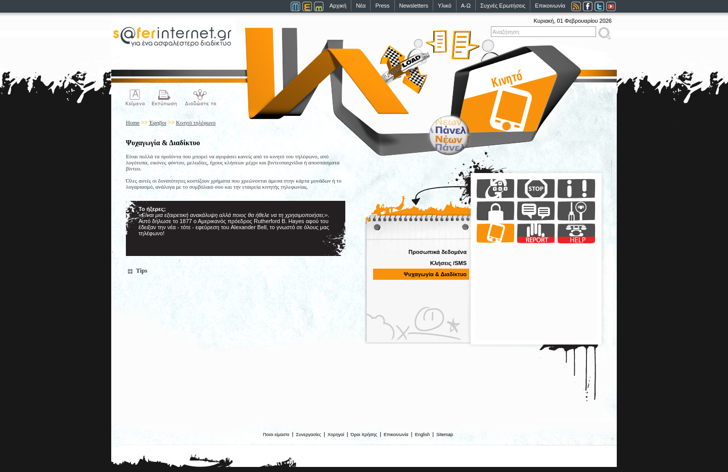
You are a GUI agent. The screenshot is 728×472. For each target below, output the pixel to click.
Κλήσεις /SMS (448, 263)
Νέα (361, 6)
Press (382, 6)
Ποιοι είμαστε (276, 434)
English (422, 434)
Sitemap (444, 434)
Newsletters (413, 6)
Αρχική (338, 6)
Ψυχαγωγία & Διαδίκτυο (435, 274)
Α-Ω (466, 6)
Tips (141, 270)
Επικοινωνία (550, 6)
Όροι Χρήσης (364, 434)
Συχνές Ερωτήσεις (502, 6)
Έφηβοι (157, 122)
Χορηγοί (336, 434)
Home (133, 122)
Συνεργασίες (308, 434)
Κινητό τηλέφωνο (196, 122)
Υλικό (444, 6)
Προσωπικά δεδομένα (437, 252)
